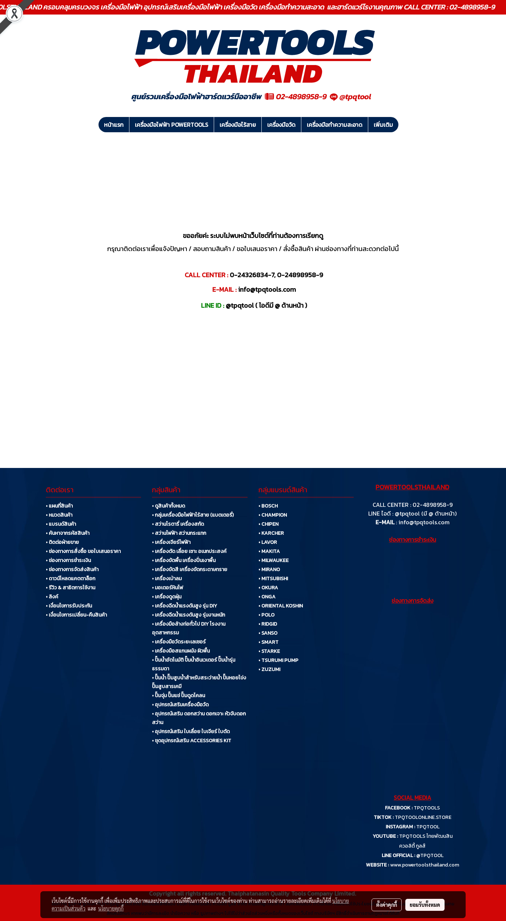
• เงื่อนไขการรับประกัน (69, 606)
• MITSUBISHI (273, 578)
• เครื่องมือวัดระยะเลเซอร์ (179, 642)
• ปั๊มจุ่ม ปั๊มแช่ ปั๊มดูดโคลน (178, 695)
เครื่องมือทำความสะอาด (334, 124)
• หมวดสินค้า (59, 515)
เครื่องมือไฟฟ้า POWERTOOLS (171, 124)
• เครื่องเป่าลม (167, 578)
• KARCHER (271, 533)
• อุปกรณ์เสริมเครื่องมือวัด (180, 704)
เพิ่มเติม (383, 124)
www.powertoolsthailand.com (424, 865)
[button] (405, 125)
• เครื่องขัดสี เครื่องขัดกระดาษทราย (189, 569)
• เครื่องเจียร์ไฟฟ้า (171, 542)
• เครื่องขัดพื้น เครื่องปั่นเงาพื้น (184, 560)
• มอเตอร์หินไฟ (167, 587)
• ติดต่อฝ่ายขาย (62, 542)
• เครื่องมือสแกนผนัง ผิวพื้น (181, 651)
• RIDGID (267, 624)
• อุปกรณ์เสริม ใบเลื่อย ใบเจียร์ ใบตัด (191, 731)
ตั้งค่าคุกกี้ (386, 904)
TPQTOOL (427, 827)
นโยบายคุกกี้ (111, 908)
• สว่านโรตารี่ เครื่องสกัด (178, 524)
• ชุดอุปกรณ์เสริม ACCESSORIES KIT (191, 740)
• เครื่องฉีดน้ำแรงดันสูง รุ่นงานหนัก (188, 615)
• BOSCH (268, 506)
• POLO (266, 615)
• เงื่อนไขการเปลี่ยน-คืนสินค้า (76, 615)
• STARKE (269, 651)
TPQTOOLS (427, 808)
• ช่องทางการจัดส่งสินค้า (72, 569)
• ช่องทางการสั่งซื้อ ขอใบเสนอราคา (83, 551)
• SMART (268, 642)
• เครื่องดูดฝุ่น (166, 597)
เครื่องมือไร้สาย (238, 124)
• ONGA (267, 597)
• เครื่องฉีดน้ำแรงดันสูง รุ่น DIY (184, 606)
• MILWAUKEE (273, 560)
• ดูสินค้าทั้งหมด (168, 506)
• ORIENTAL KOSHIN (280, 606)
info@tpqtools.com (424, 522)
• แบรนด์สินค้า (61, 524)
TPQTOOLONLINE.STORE (423, 817)
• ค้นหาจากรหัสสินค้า (67, 533)
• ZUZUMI (269, 669)
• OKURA (268, 587)
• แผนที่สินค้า (59, 506)
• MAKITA (269, 551)
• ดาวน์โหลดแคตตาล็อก (70, 578)
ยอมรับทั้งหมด (425, 904)
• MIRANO (269, 569)
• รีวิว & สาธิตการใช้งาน (70, 587)
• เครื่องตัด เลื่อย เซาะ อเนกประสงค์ (189, 551)
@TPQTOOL (429, 855)
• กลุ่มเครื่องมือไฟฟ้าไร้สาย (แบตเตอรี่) (193, 515)
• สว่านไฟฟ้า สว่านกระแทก (179, 533)
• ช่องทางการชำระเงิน (68, 560)
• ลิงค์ (52, 597)
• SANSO (267, 633)
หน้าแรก (114, 124)
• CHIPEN (268, 524)
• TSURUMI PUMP (278, 660)
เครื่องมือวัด (281, 124)
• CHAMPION (272, 515)
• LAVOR (267, 542)
